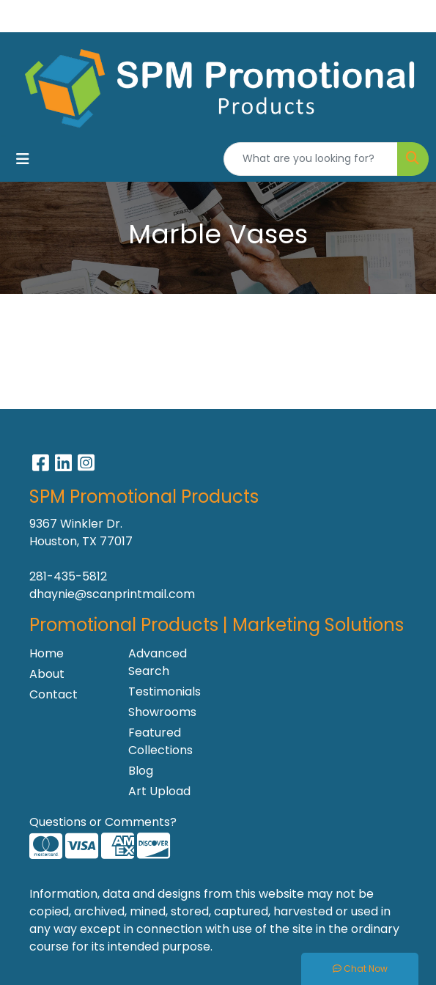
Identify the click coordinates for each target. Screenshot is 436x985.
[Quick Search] (310, 159)
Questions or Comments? (103, 822)
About (46, 673)
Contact (53, 694)
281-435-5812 (68, 576)
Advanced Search (157, 662)
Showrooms (162, 712)
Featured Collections (160, 741)
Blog (140, 770)
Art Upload (159, 791)
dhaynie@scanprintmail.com (112, 594)
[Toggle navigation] (22, 159)
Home (46, 653)
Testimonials (164, 691)
